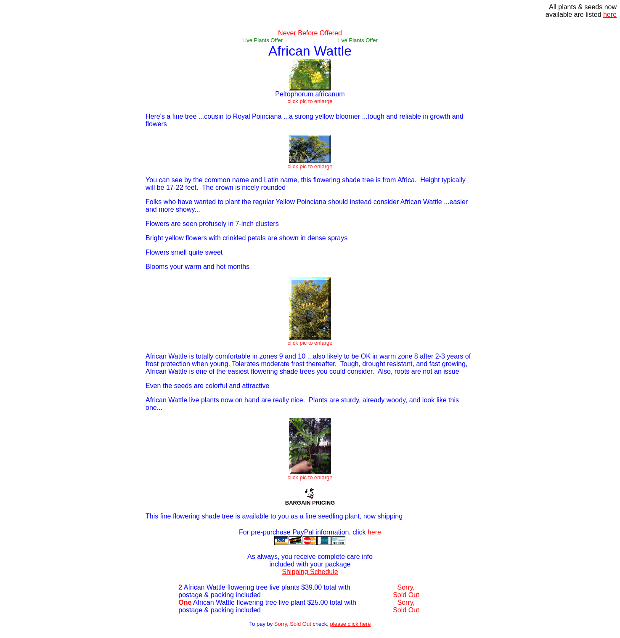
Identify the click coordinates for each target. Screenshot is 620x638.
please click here (350, 624)
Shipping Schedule (310, 571)
